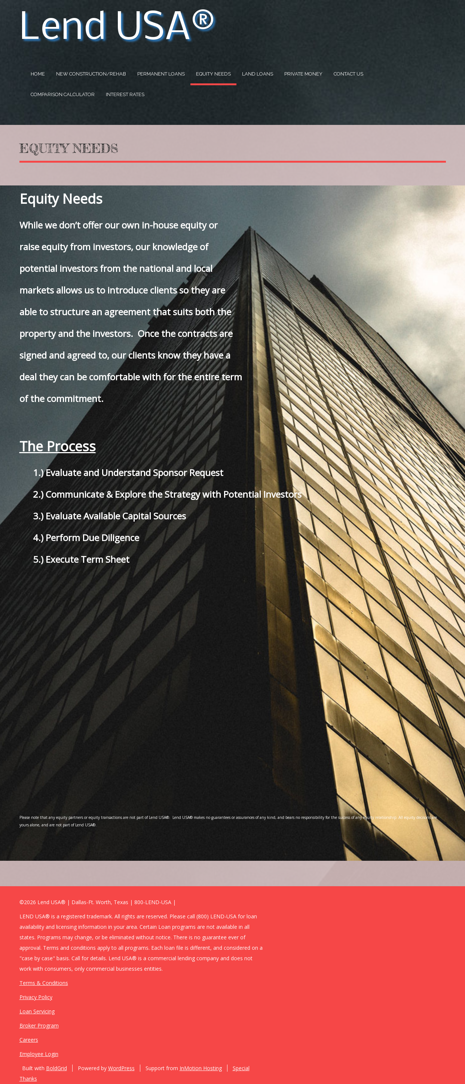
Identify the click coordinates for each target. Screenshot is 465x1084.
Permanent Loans (161, 74)
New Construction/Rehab (91, 74)
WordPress (121, 1068)
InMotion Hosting (201, 1068)
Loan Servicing (37, 1011)
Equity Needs (213, 74)
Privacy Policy (35, 997)
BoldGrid (56, 1068)
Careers (28, 1039)
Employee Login (38, 1053)
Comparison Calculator (63, 94)
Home (38, 74)
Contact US (348, 74)
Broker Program (39, 1025)
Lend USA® (116, 29)
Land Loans (257, 74)
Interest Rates (125, 94)
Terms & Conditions (43, 982)
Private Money (303, 74)
